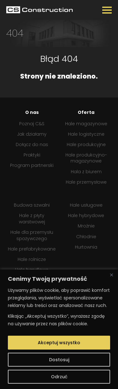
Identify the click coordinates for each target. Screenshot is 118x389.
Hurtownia (86, 247)
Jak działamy (32, 134)
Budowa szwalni (32, 205)
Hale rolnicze (32, 259)
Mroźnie (86, 226)
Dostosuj (59, 360)
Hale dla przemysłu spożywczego (31, 235)
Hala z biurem (86, 172)
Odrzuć (59, 377)
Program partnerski (31, 165)
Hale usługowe (86, 205)
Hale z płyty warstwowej (32, 219)
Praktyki (32, 155)
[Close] (111, 275)
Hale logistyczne (86, 134)
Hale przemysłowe (86, 182)
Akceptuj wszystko (59, 342)
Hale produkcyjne (86, 145)
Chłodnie (86, 237)
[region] (59, 329)
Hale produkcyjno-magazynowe (86, 158)
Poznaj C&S (31, 124)
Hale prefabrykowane (32, 249)
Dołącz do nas (32, 145)
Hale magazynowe (86, 124)
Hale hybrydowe (86, 216)
